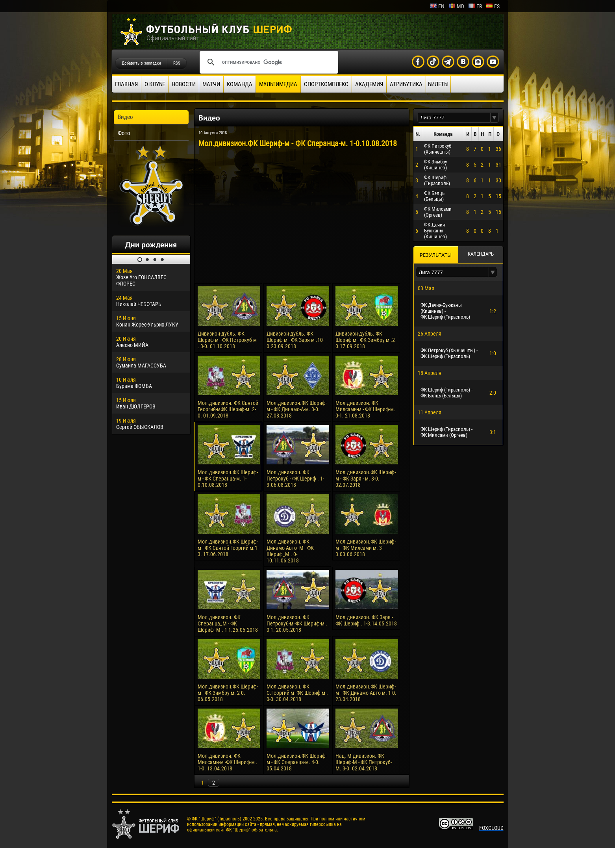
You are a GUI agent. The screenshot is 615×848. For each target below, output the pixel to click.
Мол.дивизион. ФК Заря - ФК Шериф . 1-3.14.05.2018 (366, 620)
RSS (176, 63)
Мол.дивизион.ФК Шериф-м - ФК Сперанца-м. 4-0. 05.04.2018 (297, 762)
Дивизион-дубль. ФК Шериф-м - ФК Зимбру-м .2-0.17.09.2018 (365, 339)
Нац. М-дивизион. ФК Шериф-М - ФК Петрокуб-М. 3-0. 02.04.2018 (363, 762)
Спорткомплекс (326, 84)
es (493, 6)
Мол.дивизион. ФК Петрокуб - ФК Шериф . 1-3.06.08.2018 (295, 478)
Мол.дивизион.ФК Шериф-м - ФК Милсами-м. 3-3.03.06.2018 (365, 547)
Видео (125, 117)
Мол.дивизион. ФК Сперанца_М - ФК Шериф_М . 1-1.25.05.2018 (228, 623)
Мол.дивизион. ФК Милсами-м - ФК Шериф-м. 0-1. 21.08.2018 (365, 409)
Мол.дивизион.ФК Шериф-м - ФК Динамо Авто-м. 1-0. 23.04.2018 (365, 692)
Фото (124, 133)
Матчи (211, 84)
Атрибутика (406, 84)
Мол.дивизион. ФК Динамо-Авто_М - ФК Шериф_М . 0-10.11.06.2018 (290, 551)
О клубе (154, 84)
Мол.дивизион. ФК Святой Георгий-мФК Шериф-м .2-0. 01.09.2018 (228, 409)
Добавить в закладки (141, 63)
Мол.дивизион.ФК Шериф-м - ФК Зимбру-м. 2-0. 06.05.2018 (228, 692)
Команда (239, 84)
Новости (184, 84)
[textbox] (454, 117)
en (437, 6)
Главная (126, 84)
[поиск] (267, 62)
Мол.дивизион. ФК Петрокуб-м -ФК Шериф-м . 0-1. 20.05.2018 (297, 623)
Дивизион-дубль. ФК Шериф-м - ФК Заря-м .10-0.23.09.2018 (295, 339)
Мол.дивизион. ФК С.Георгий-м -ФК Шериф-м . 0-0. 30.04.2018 (297, 692)
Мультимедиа (278, 84)
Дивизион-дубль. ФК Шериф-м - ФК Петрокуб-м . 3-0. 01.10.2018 (227, 339)
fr (475, 6)
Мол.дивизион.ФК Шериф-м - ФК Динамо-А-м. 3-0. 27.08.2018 (297, 409)
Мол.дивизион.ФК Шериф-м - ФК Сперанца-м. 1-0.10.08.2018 (228, 478)
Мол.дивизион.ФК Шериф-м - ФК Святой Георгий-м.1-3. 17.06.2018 (228, 547)
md (456, 6)
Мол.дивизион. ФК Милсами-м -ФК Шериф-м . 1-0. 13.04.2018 (227, 762)
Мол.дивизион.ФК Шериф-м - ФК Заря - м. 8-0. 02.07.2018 (365, 478)
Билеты (438, 84)
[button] (494, 117)
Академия (369, 84)
